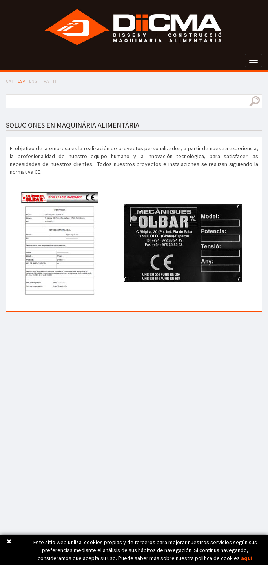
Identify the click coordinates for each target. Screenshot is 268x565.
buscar (254, 101)
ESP (21, 81)
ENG (33, 81)
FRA (45, 81)
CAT (10, 81)
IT (55, 81)
